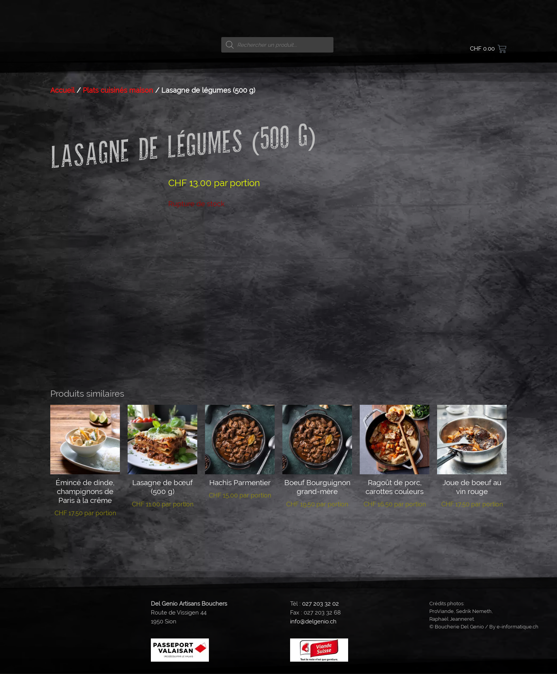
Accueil (62, 91)
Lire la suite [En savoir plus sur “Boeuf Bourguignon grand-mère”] (317, 528)
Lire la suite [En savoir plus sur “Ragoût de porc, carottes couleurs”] (395, 528)
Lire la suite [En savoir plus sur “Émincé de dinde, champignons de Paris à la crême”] (85, 537)
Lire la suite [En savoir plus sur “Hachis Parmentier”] (240, 519)
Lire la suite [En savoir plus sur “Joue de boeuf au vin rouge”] (472, 528)
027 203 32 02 (320, 603)
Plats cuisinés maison (118, 91)
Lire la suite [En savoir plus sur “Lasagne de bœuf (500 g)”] (163, 528)
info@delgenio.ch (313, 621)
